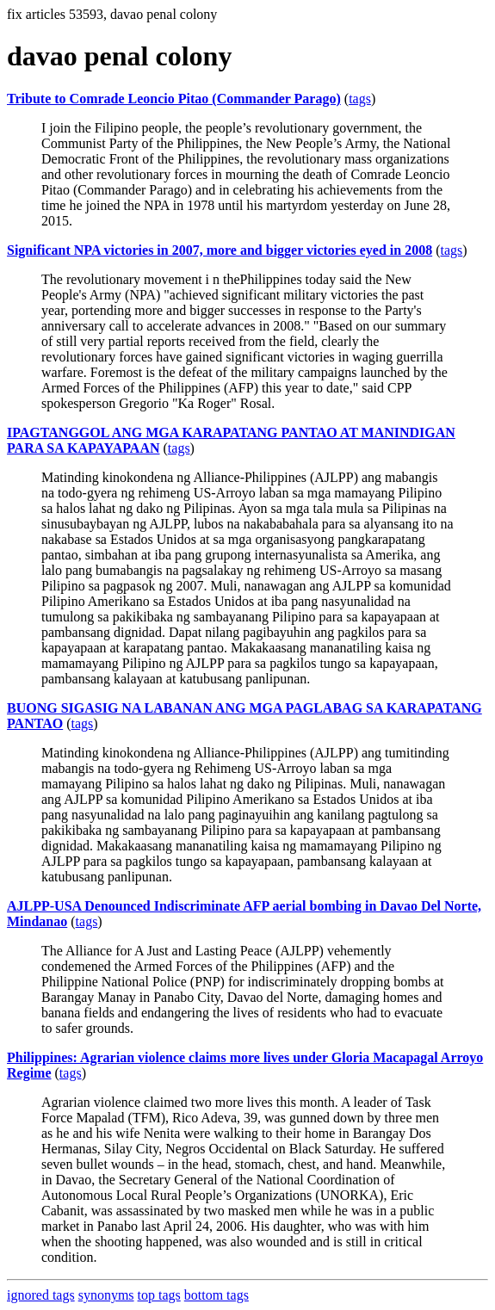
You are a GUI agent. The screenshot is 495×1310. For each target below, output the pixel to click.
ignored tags (41, 1295)
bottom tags (216, 1295)
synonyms (106, 1295)
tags (360, 98)
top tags (159, 1295)
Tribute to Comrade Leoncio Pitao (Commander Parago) (174, 98)
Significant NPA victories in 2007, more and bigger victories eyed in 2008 (219, 250)
